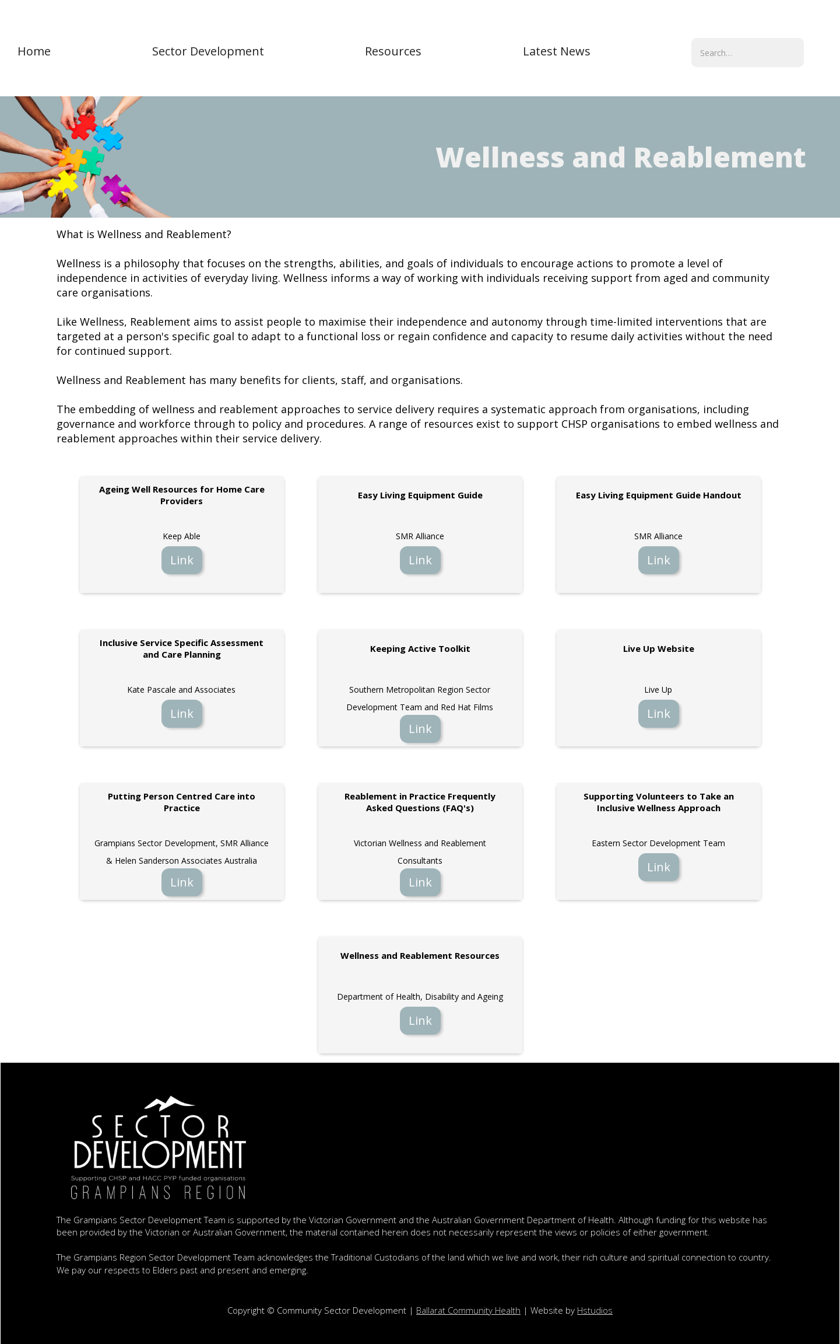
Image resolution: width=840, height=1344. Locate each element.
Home (34, 51)
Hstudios (595, 1310)
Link (182, 560)
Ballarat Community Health (468, 1310)
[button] (208, 51)
